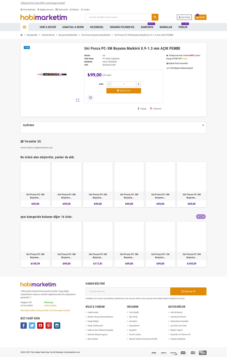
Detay (184, 58)
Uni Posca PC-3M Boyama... (35, 196)
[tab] (113, 125)
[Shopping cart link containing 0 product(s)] (201, 17)
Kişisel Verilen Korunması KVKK (143, 339)
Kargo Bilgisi (93, 321)
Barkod (88, 62)
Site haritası (93, 339)
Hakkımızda (93, 312)
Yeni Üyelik (134, 312)
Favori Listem (135, 334)
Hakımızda (61, 9)
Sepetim (133, 330)
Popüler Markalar (178, 339)
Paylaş (142, 108)
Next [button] (203, 216)
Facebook (23, 325)
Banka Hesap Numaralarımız (100, 317)
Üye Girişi (133, 317)
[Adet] (123, 84)
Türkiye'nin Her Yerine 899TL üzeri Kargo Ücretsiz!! (42, 4)
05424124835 (50, 305)
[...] (30, 297)
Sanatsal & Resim (178, 317)
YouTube (40, 325)
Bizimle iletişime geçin (98, 334)
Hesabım (133, 321)
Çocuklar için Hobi (178, 325)
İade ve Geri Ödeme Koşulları (100, 330)
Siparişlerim (134, 325)
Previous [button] (198, 216)
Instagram (57, 325)
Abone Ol (188, 291)
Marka (87, 55)
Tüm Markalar (27, 9)
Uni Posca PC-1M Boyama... (160, 256)
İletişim (74, 9)
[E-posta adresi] (128, 291)
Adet (101, 84)
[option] (35, 184)
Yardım (85, 9)
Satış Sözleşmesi (95, 325)
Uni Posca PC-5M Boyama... (35, 256)
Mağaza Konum (45, 9)
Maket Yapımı (176, 330)
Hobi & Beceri (176, 312)
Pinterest (155, 108)
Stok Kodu (88, 58)
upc (86, 65)
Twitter (32, 325)
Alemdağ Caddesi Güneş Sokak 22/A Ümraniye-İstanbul (45, 310)
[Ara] (121, 17)
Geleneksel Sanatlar (179, 321)
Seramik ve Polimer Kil (180, 334)
